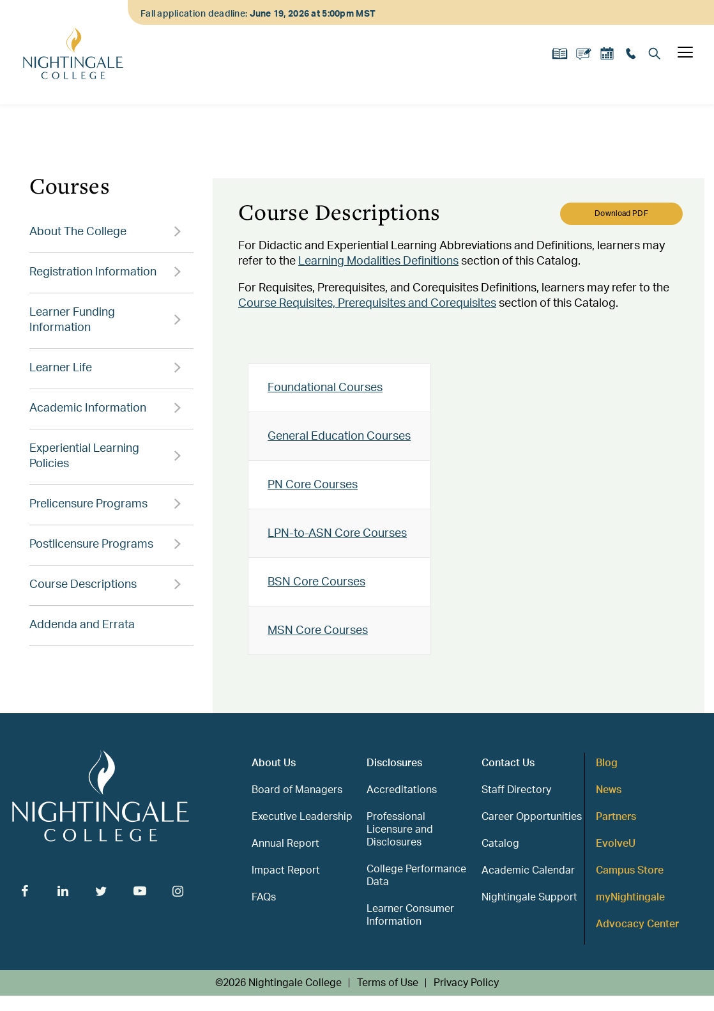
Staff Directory (516, 790)
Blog (607, 763)
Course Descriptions (83, 584)
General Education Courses (339, 436)
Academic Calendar (528, 870)
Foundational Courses (325, 388)
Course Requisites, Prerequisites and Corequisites (367, 303)
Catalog (500, 843)
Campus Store (630, 870)
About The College (77, 232)
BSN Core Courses (316, 582)
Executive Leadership (302, 817)
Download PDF (621, 213)
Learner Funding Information (72, 320)
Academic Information (87, 408)
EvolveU (615, 843)
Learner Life (60, 368)
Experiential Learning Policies (84, 456)
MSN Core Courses (318, 631)
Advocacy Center (637, 924)
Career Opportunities (532, 817)
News (608, 790)
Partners (616, 817)
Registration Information (92, 272)
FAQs (264, 897)
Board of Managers (297, 790)
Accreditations (402, 790)
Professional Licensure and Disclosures (400, 829)
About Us (274, 763)
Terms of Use (387, 983)
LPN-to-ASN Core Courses (337, 533)
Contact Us (508, 763)
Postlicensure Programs (91, 544)
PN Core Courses (313, 485)
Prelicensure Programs (88, 504)
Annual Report (285, 843)
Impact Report (286, 870)
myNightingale (630, 897)
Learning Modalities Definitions (378, 261)
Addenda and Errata (82, 625)
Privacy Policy (466, 983)
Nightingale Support (529, 897)
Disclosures (394, 763)
